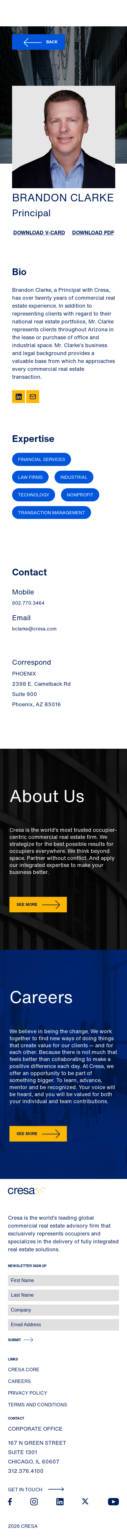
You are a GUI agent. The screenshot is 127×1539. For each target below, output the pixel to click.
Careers (19, 1381)
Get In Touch (36, 1489)
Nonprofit (80, 494)
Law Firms (30, 477)
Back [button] (52, 42)
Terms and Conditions (37, 1404)
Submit (14, 1340)
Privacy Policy (27, 1392)
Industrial (74, 477)
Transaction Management (51, 512)
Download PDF (93, 232)
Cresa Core (23, 1369)
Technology (33, 494)
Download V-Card (39, 232)
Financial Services (41, 459)
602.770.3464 (28, 602)
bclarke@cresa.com (34, 628)
